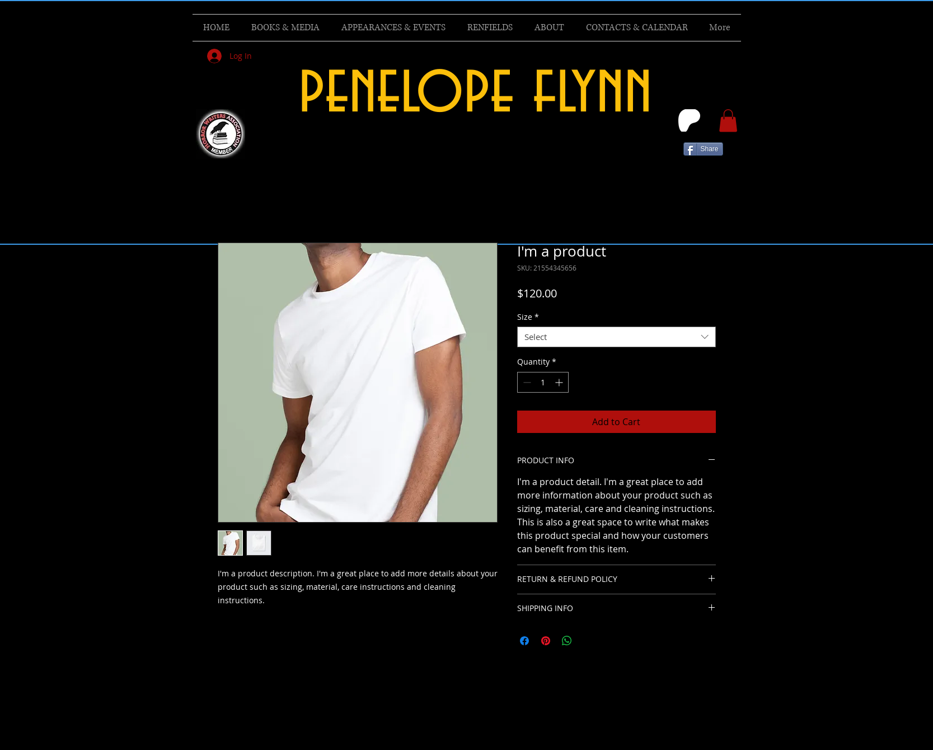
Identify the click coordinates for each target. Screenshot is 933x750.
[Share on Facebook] (524, 640)
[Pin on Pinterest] (545, 640)
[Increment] (560, 382)
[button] (728, 120)
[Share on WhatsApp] (567, 640)
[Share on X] (588, 640)
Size (528, 317)
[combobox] (616, 337)
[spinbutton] (543, 382)
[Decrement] (526, 382)
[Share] (703, 149)
